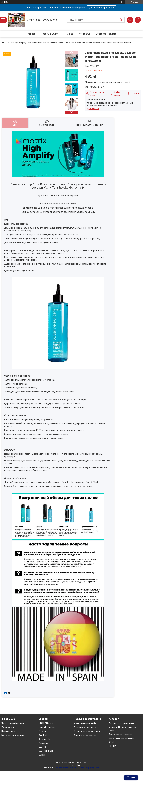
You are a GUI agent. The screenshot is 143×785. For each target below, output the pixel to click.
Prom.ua (85, 763)
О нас (70, 33)
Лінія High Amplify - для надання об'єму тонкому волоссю (36, 43)
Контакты (84, 33)
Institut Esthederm (47, 727)
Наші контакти (8, 731)
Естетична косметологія (85, 727)
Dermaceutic (44, 739)
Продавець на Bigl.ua (71, 765)
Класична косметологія (85, 723)
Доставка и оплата (105, 33)
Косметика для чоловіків (120, 734)
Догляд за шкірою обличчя (121, 723)
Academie (43, 743)
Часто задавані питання (12, 723)
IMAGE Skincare (46, 723)
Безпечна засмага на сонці (121, 738)
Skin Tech (43, 735)
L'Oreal (42, 755)
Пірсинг (112, 746)
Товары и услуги (50, 33)
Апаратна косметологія (85, 735)
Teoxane (42, 731)
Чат (131, 777)
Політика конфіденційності (88, 768)
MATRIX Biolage (46, 751)
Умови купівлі (7, 727)
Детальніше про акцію (101, 7)
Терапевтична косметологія (87, 731)
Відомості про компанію (12, 735)
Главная (31, 33)
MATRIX (42, 747)
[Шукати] (121, 19)
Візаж (111, 742)
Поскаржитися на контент (65, 768)
